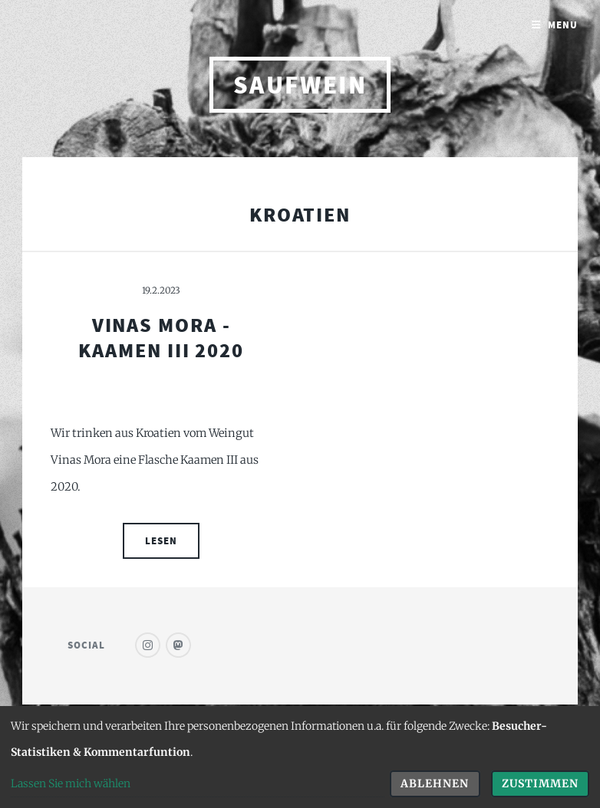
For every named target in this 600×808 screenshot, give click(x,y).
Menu (563, 24)
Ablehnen (435, 783)
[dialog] (300, 757)
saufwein (300, 84)
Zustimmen (540, 783)
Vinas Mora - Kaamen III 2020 (161, 338)
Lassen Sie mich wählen (70, 783)
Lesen (161, 540)
